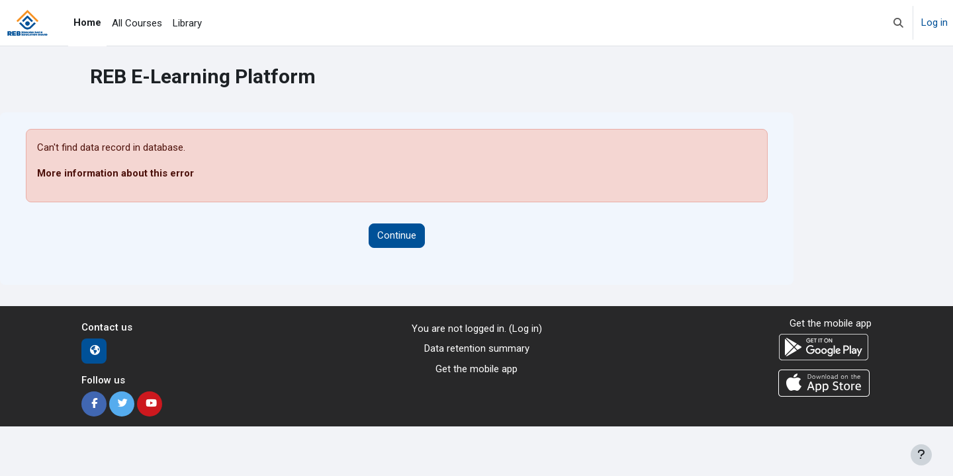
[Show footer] (921, 454)
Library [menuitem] (187, 23)
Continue (396, 235)
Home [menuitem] (87, 22)
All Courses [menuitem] (137, 23)
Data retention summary (476, 348)
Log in (934, 22)
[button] (898, 23)
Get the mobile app (476, 369)
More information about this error (115, 173)
